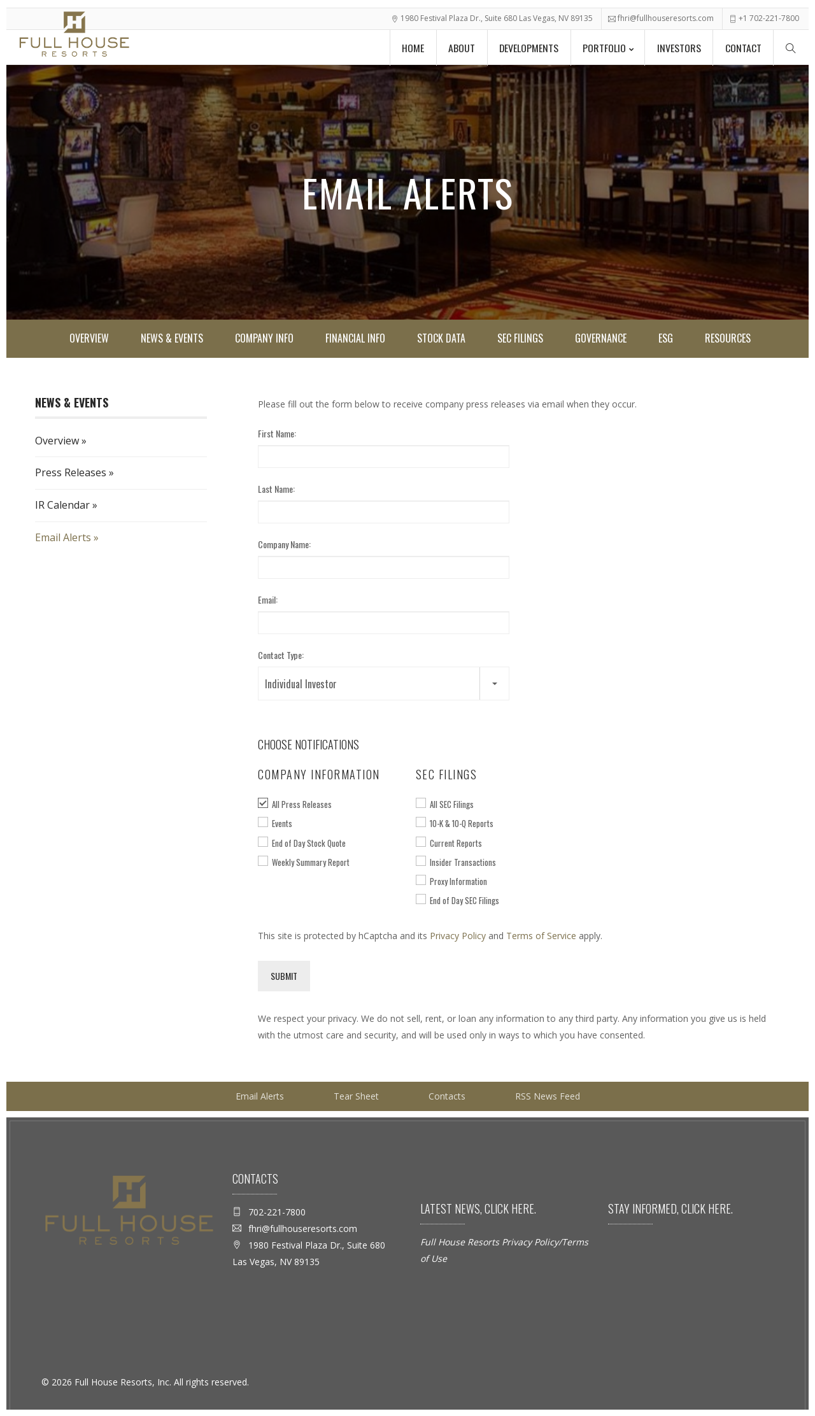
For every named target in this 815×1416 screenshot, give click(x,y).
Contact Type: (281, 655)
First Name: (277, 433)
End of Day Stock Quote (309, 843)
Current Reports (456, 843)
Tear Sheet (356, 1096)
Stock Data (441, 338)
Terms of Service (541, 936)
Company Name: (284, 544)
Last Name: (276, 488)
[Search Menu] (790, 46)
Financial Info (355, 338)
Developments (526, 47)
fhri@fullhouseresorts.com (666, 16)
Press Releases (70, 472)
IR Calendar (62, 505)
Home (408, 47)
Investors (678, 47)
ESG (665, 338)
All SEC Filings (452, 804)
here (521, 1208)
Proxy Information (458, 881)
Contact (743, 47)
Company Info (264, 338)
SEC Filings (520, 338)
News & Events (172, 338)
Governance (601, 338)
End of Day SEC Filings (464, 900)
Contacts (447, 1096)
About (457, 47)
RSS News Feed (547, 1096)
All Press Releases (302, 804)
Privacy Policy (458, 936)
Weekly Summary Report (311, 862)
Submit (284, 975)
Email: (268, 599)
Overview (89, 338)
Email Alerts (63, 537)
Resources (728, 338)
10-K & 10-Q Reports (461, 823)
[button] (383, 683)
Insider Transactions (463, 862)
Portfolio (602, 47)
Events (282, 823)
